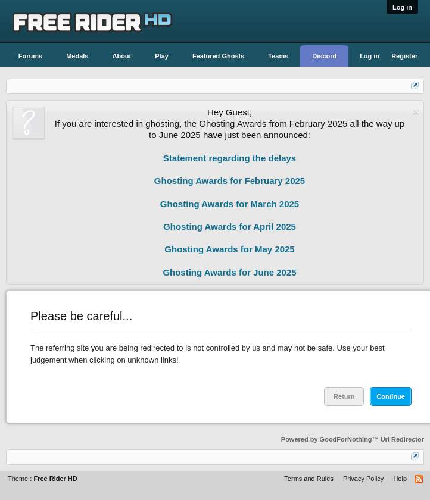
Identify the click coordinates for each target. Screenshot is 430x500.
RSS (419, 480)
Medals (77, 56)
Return (344, 396)
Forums (30, 56)
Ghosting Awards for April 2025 (229, 226)
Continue (390, 396)
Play (162, 56)
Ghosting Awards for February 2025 (229, 181)
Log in (402, 7)
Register (404, 56)
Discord (324, 56)
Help (400, 478)
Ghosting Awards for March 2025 (229, 204)
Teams (278, 56)
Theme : (42, 478)
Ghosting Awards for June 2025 (229, 272)
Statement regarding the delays (229, 158)
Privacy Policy (363, 478)
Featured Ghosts (218, 56)
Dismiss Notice (416, 112)
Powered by (352, 439)
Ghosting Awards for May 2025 (229, 249)
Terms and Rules (309, 478)
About (121, 56)
